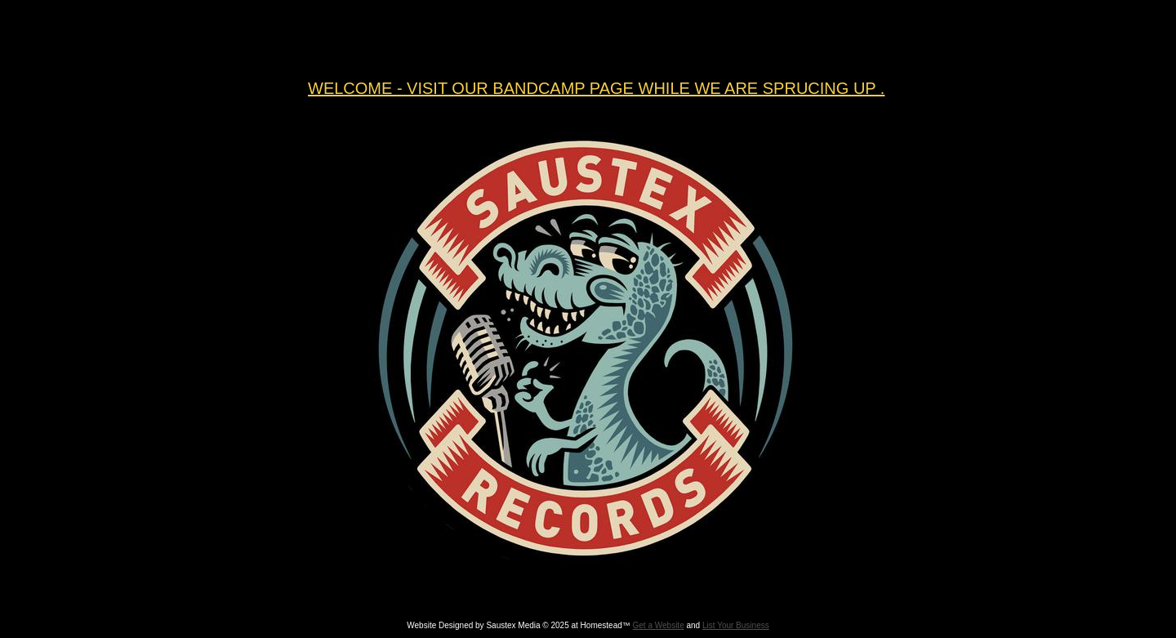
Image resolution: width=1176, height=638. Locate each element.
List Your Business (735, 625)
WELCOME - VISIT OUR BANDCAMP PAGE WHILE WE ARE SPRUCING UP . (596, 88)
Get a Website (658, 625)
